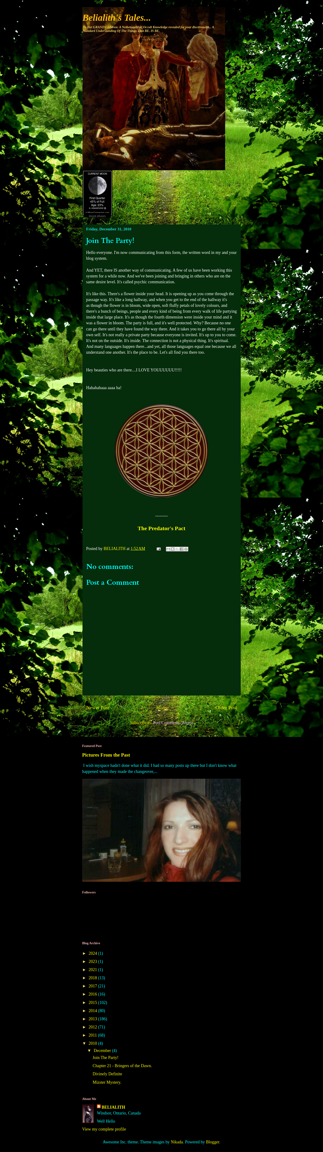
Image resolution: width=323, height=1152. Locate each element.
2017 (93, 986)
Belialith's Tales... (116, 17)
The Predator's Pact (162, 528)
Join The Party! (105, 1057)
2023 (93, 961)
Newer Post (98, 707)
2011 (93, 1035)
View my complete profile (104, 1129)
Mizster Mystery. (107, 1082)
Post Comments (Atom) (173, 722)
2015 (93, 1002)
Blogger (212, 1142)
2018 (93, 978)
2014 (93, 1010)
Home (162, 707)
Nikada (177, 1142)
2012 (93, 1027)
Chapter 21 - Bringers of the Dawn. (122, 1065)
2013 (93, 1019)
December (103, 1050)
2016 (93, 994)
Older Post (226, 707)
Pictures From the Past (106, 755)
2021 (93, 969)
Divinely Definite (107, 1074)
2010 (93, 1043)
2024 (93, 953)
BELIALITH (113, 1107)
